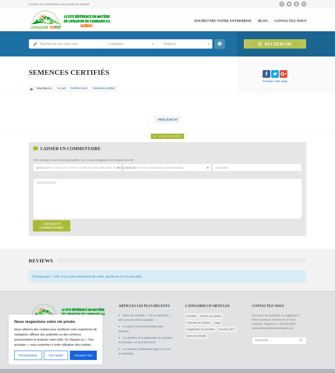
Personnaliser (28, 355)
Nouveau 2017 (226, 326)
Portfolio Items (81, 87)
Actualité (191, 313)
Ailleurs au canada (210, 313)
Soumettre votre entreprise (223, 21)
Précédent (167, 117)
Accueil (62, 87)
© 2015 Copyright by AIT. (43, 366)
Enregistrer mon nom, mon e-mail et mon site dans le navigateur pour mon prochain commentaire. (110, 165)
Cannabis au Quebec (199, 320)
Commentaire (47, 180)
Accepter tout (83, 355)
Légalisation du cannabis (201, 326)
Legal (217, 320)
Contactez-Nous (290, 21)
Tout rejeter (55, 355)
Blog (263, 21)
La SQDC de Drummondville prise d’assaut (146, 323)
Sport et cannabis (196, 333)
